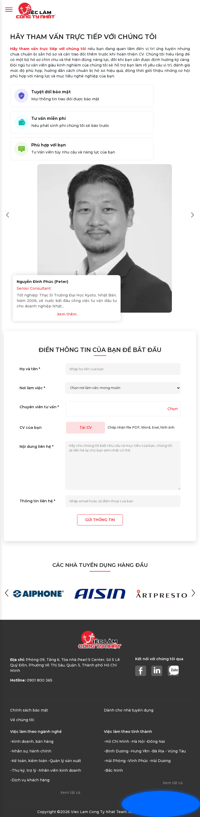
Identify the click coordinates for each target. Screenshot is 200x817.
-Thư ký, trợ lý (23, 770)
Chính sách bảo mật (29, 710)
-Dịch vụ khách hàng (29, 780)
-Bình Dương (116, 751)
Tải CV (85, 427)
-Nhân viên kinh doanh (59, 770)
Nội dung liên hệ (36, 446)
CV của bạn (31, 427)
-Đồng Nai (155, 741)
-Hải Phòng (115, 760)
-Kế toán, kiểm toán (28, 760)
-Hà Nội (137, 741)
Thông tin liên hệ (37, 501)
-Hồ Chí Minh (116, 741)
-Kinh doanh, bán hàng (31, 741)
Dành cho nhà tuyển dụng (128, 710)
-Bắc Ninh (113, 770)
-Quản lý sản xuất (64, 760)
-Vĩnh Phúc (137, 760)
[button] (7, 215)
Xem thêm (67, 314)
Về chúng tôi (22, 719)
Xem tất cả (70, 792)
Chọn (172, 408)
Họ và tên (30, 369)
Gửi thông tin (100, 519)
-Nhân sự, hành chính (30, 751)
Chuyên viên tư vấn (39, 407)
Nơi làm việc (32, 388)
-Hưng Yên (139, 751)
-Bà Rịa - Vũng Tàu (168, 751)
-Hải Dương (160, 760)
